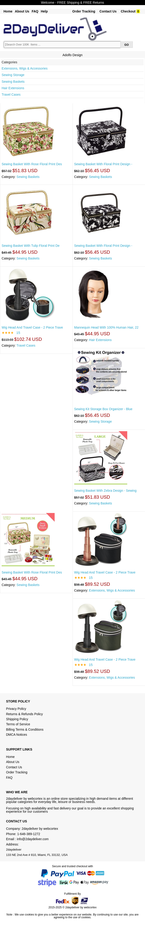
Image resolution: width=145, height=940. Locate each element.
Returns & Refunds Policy (24, 714)
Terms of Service (18, 724)
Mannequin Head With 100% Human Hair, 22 (106, 327)
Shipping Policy (17, 719)
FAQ (35, 11)
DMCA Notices (16, 734)
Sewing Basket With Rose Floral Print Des (32, 164)
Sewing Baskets (13, 81)
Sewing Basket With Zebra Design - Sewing (105, 490)
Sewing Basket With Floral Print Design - (103, 164)
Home (7, 11)
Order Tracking (83, 11)
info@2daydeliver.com (33, 839)
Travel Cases (11, 94)
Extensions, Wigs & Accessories (24, 68)
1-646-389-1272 (28, 834)
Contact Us (108, 11)
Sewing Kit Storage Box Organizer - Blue (103, 409)
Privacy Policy (16, 709)
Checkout (128, 11)
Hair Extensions (13, 88)
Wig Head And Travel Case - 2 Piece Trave (32, 327)
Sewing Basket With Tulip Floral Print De (30, 245)
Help (44, 11)
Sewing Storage (13, 75)
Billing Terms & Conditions (24, 729)
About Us (22, 11)
